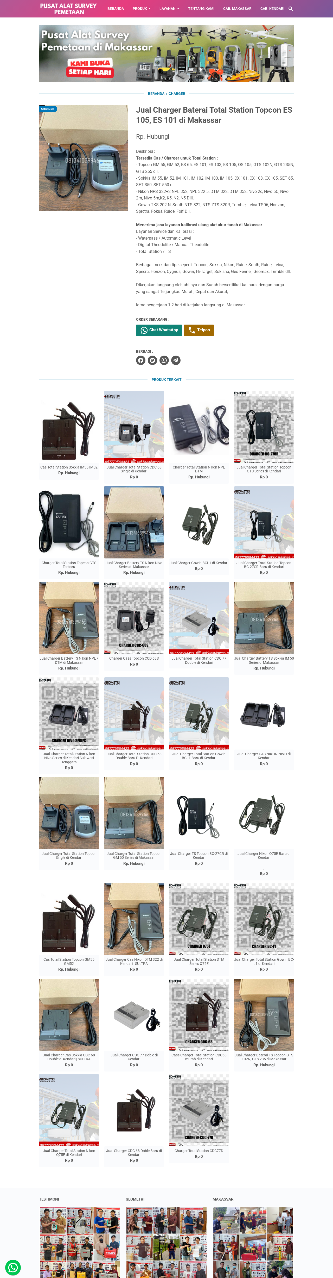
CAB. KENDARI (272, 9)
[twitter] (152, 360)
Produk (140, 9)
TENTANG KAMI (201, 9)
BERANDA (115, 9)
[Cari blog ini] (291, 9)
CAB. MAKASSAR (237, 9)
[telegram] (176, 360)
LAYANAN (167, 9)
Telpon (199, 330)
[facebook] (140, 360)
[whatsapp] (164, 360)
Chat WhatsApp (159, 330)
